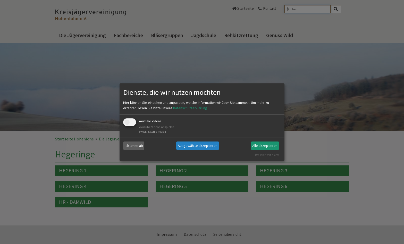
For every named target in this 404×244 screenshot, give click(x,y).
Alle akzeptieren (264, 145)
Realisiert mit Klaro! (267, 155)
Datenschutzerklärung (190, 108)
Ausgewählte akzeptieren (197, 145)
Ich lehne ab (134, 145)
